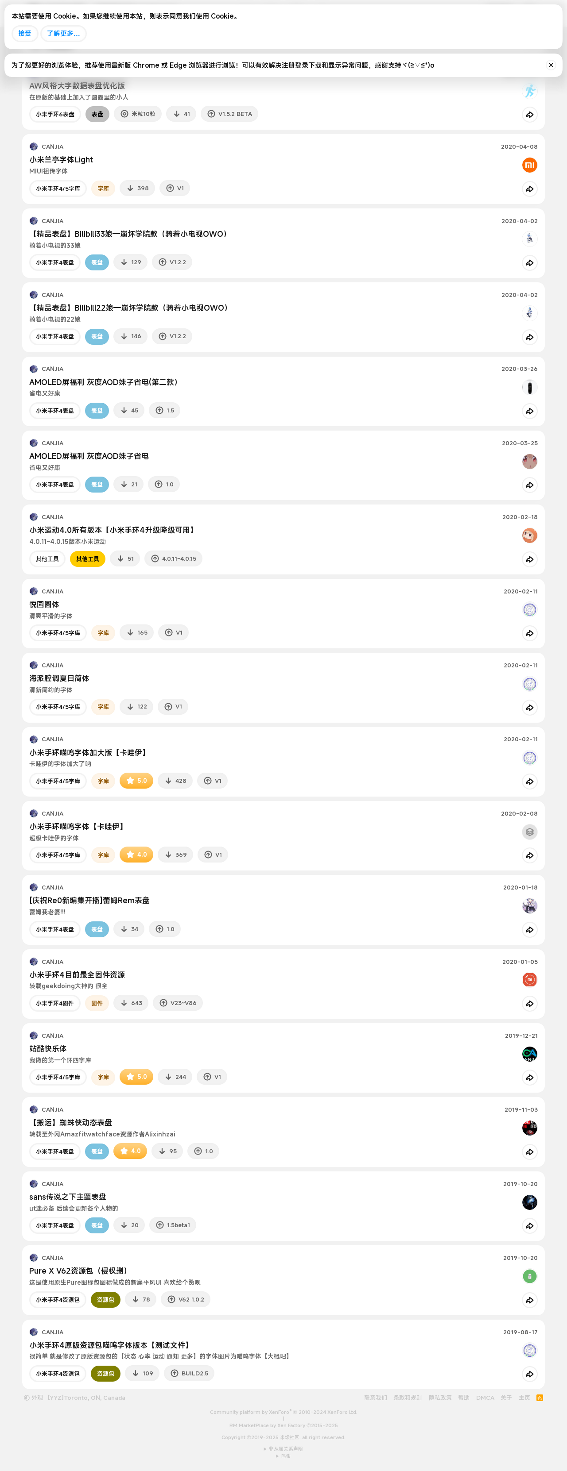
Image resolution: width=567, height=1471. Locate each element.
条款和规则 (407, 1398)
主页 (524, 1398)
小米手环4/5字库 (58, 189)
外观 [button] (33, 1398)
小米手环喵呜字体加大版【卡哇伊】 (89, 752)
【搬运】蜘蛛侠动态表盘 (70, 1122)
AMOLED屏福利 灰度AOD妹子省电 (89, 456)
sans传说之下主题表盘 (67, 1197)
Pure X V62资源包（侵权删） (80, 1271)
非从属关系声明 (286, 1449)
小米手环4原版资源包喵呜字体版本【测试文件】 (111, 1345)
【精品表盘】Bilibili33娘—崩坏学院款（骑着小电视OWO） (130, 234)
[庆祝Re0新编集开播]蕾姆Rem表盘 (89, 900)
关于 (506, 1398)
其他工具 (47, 559)
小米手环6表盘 (55, 114)
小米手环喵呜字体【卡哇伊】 (78, 826)
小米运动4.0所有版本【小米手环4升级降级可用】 (113, 530)
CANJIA (52, 146)
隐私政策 (440, 1398)
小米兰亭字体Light (61, 159)
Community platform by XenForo (283, 1412)
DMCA (485, 1398)
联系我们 (375, 1398)
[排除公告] (551, 65)
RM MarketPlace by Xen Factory (283, 1425)
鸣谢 (286, 1456)
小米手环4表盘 (55, 262)
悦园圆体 (44, 604)
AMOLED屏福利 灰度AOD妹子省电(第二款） (105, 382)
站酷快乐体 (48, 1049)
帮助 (464, 1398)
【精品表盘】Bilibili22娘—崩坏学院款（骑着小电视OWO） (130, 308)
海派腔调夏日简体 (59, 678)
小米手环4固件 (55, 1003)
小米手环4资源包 (58, 1300)
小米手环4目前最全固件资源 (77, 975)
